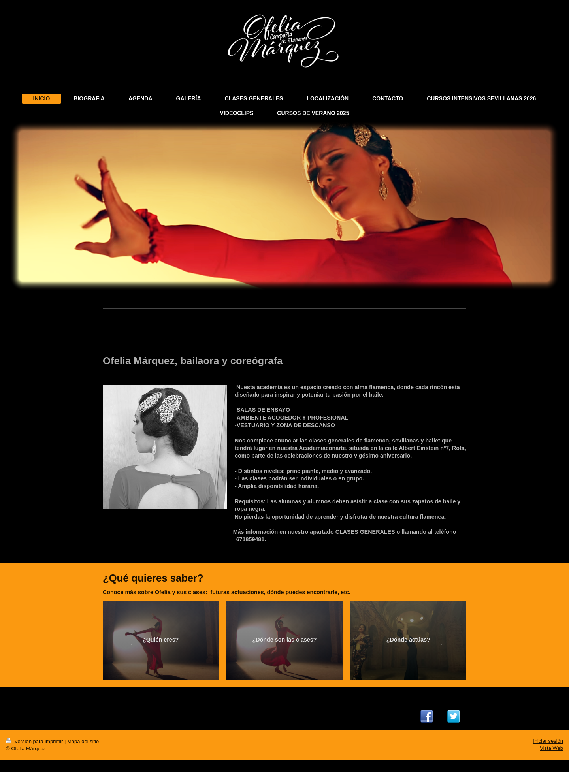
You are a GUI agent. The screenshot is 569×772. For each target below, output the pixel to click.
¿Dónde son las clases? (284, 639)
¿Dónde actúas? (408, 639)
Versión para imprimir (35, 741)
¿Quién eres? (161, 639)
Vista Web (551, 748)
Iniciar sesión (548, 741)
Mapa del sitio (83, 741)
